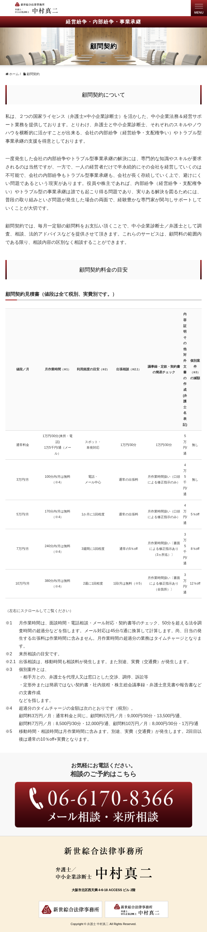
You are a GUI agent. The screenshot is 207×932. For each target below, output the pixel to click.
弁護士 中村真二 (98, 924)
